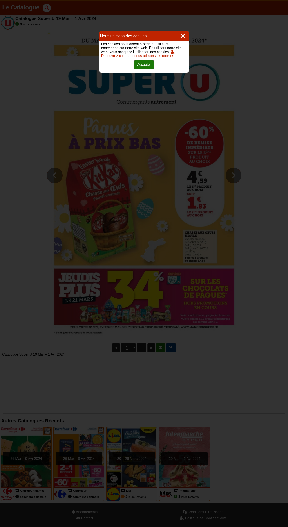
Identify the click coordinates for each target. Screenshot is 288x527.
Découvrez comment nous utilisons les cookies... (139, 54)
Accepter (144, 64)
